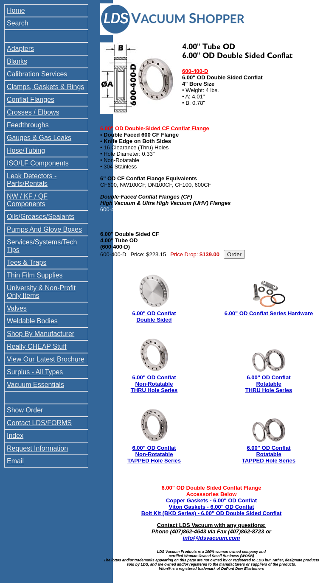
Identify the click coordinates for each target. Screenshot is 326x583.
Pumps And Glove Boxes (44, 229)
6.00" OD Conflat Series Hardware (269, 313)
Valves (17, 308)
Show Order (25, 410)
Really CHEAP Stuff (37, 346)
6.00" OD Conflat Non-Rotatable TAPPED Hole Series (154, 454)
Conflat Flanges (30, 99)
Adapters (20, 48)
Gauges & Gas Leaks (39, 137)
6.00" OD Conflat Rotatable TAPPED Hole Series (268, 454)
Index (15, 435)
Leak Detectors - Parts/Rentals (31, 179)
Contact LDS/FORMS (39, 422)
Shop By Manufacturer (40, 333)
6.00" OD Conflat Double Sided (154, 316)
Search (17, 23)
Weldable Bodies (32, 321)
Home (16, 10)
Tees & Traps (26, 262)
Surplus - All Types (35, 372)
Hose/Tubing (26, 150)
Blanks (17, 61)
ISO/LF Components (38, 163)
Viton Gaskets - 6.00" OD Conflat (211, 507)
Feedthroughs (28, 125)
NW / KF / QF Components (27, 200)
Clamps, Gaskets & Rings (45, 86)
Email (15, 461)
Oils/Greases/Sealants (40, 216)
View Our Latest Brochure (45, 359)
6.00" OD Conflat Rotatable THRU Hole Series (268, 383)
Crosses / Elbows (33, 112)
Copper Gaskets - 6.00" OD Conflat (211, 500)
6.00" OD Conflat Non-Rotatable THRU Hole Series (154, 383)
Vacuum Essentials (35, 384)
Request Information (37, 448)
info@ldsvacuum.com (211, 538)
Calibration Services (37, 74)
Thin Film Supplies (35, 275)
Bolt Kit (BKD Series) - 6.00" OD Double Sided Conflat (211, 513)
